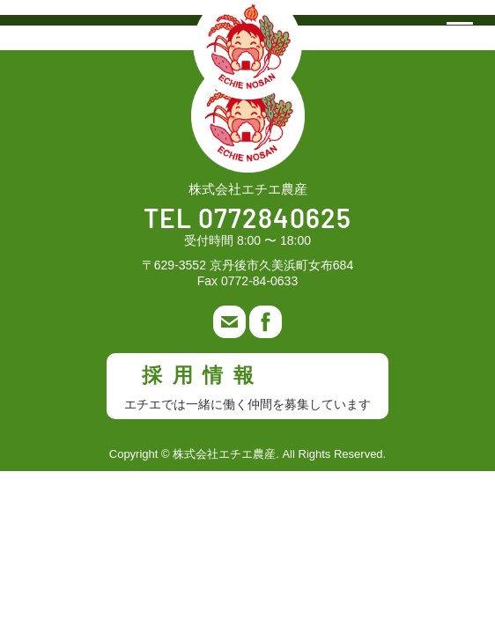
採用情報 (247, 387)
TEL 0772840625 (247, 220)
